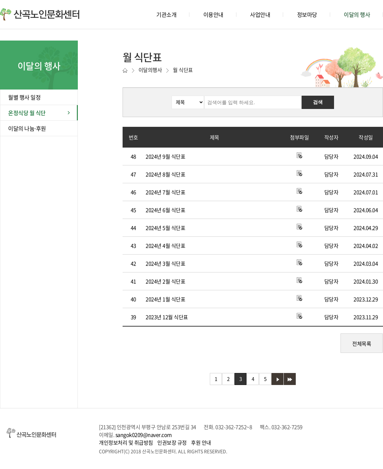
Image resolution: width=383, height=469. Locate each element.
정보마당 (307, 14)
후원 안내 (201, 442)
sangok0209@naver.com (143, 435)
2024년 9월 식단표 (165, 156)
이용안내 (213, 14)
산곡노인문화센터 (39, 14)
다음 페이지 (277, 379)
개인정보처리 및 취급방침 (126, 442)
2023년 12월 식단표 (167, 317)
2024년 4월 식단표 (165, 245)
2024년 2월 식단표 (165, 281)
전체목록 (361, 343)
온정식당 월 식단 (27, 113)
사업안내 (260, 14)
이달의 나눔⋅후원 (27, 128)
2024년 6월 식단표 (165, 210)
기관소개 (166, 14)
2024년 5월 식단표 (165, 228)
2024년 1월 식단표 (165, 299)
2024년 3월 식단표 (165, 263)
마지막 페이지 (290, 379)
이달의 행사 (357, 14)
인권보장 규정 (172, 442)
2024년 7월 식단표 (165, 192)
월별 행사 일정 (24, 97)
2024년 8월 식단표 (165, 174)
